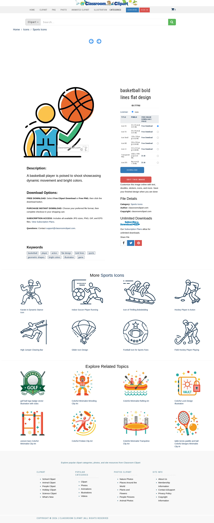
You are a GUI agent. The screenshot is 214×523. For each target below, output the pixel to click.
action (54, 253)
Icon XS (123, 126)
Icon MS (124, 143)
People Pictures (127, 497)
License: (124, 112)
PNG (54, 10)
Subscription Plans (133, 229)
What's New (48, 497)
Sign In (144, 10)
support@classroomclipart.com (60, 228)
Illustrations (86, 492)
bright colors (54, 257)
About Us (162, 479)
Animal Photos (126, 500)
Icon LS (123, 149)
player (44, 253)
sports (91, 253)
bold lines (79, 253)
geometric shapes (36, 257)
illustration (69, 257)
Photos (84, 485)
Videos (84, 496)
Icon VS (123, 132)
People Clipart (49, 486)
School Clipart (48, 479)
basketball (32, 253)
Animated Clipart (80, 10)
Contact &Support (166, 490)
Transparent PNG (125, 156)
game (81, 257)
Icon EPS (124, 163)
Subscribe (132, 10)
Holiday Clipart (49, 490)
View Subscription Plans (43, 222)
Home (32, 10)
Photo (64, 10)
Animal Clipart (48, 482)
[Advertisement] (107, 66)
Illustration (100, 10)
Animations (86, 489)
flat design (66, 253)
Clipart (43, 10)
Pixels (134, 117)
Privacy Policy (164, 493)
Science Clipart (49, 493)
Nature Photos (126, 479)
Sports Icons (40, 29)
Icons (26, 29)
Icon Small (124, 138)
